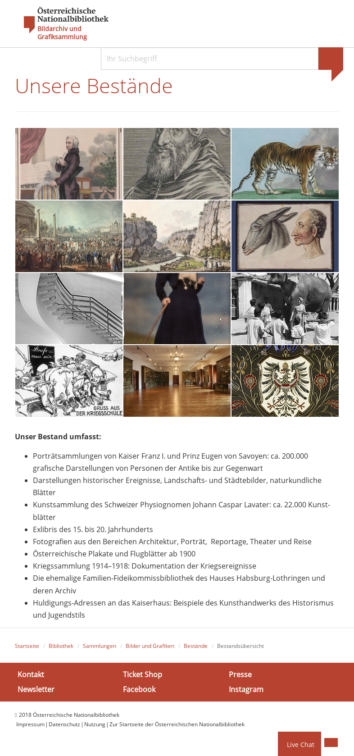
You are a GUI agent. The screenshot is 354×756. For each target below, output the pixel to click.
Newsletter (36, 689)
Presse (240, 674)
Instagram (246, 689)
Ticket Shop (142, 674)
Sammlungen (99, 646)
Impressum (30, 724)
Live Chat (300, 744)
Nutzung (94, 724)
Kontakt (31, 674)
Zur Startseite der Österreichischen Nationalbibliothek (177, 724)
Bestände (196, 646)
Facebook (139, 689)
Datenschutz (64, 724)
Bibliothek (61, 646)
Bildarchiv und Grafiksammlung (62, 33)
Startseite (27, 646)
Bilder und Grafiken (150, 646)
